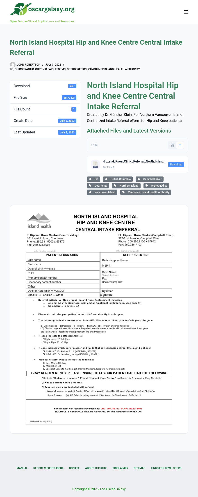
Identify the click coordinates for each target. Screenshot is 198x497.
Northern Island (126, 185)
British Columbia (118, 179)
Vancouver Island (102, 192)
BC (11, 69)
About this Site (96, 468)
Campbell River (150, 179)
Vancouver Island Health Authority (114, 69)
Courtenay (98, 185)
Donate (74, 468)
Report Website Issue (48, 468)
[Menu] (186, 12)
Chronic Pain (44, 69)
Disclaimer (120, 468)
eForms (60, 69)
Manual (22, 468)
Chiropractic (24, 69)
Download (176, 164)
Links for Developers (166, 468)
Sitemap (139, 468)
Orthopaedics (77, 69)
